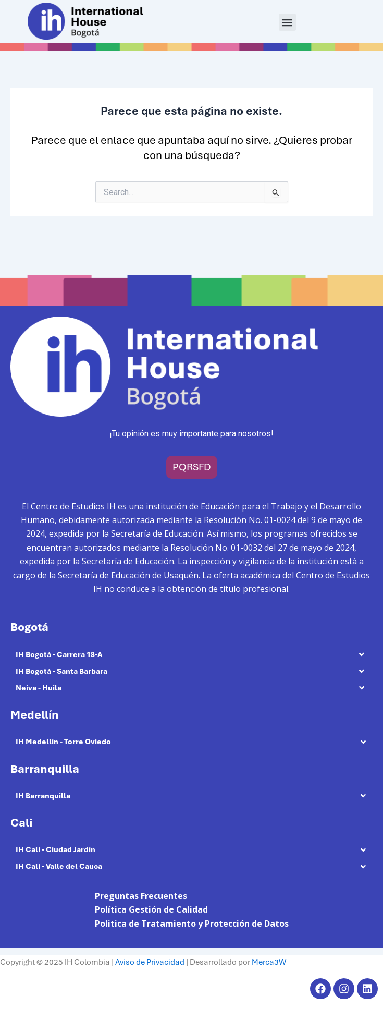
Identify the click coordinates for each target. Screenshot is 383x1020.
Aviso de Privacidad (149, 962)
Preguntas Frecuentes (141, 896)
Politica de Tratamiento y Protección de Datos (192, 923)
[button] (287, 22)
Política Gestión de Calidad (151, 909)
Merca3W (269, 962)
